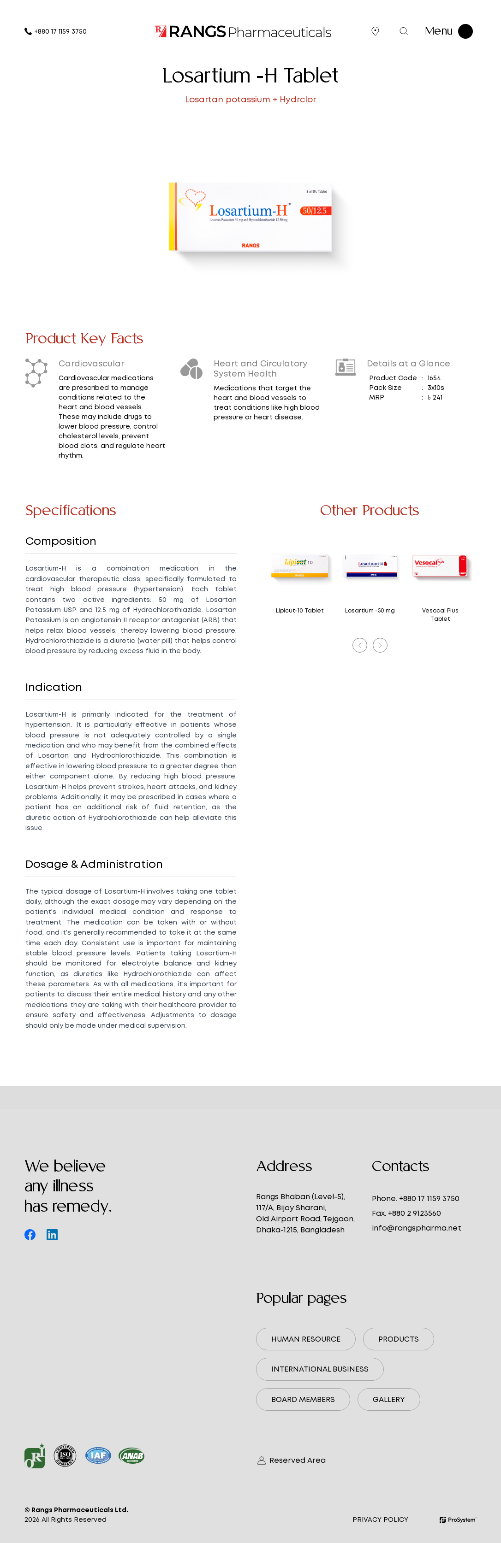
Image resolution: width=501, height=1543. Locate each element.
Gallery (389, 1399)
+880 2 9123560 (414, 1213)
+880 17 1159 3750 (55, 31)
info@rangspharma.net (416, 1228)
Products (398, 1339)
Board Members (303, 1399)
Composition (60, 541)
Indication (53, 687)
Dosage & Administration (94, 864)
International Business (320, 1369)
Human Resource (305, 1339)
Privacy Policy (380, 1519)
